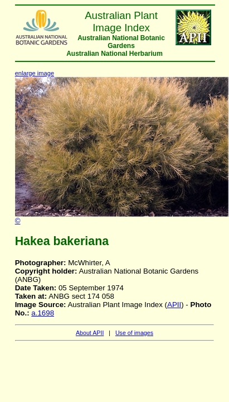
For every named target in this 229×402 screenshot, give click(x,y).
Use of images (134, 332)
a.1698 (42, 313)
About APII (90, 332)
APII (174, 304)
